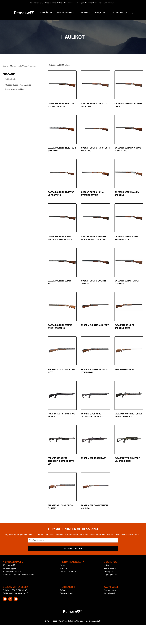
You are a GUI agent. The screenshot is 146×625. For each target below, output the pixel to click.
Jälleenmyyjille (9, 568)
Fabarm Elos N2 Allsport (95, 325)
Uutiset (60, 3)
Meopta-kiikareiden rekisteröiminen (19, 574)
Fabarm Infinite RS (124, 369)
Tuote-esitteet (66, 593)
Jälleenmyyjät (109, 3)
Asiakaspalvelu (81, 3)
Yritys (62, 565)
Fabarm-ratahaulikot (14, 89)
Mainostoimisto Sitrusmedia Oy (88, 621)
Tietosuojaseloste (68, 571)
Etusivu (5, 66)
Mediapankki (69, 3)
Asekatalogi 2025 (36, 3)
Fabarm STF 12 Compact (93, 458)
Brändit (63, 590)
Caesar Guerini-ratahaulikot (18, 85)
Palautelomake (110, 590)
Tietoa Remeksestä (95, 3)
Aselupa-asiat (110, 568)
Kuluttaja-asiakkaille (12, 571)
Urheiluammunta (16, 66)
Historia (63, 568)
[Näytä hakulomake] (132, 13)
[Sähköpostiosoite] (73, 540)
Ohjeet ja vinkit (50, 3)
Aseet (25, 66)
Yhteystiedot (119, 12)
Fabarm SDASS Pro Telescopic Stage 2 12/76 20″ (61, 461)
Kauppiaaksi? (110, 593)
